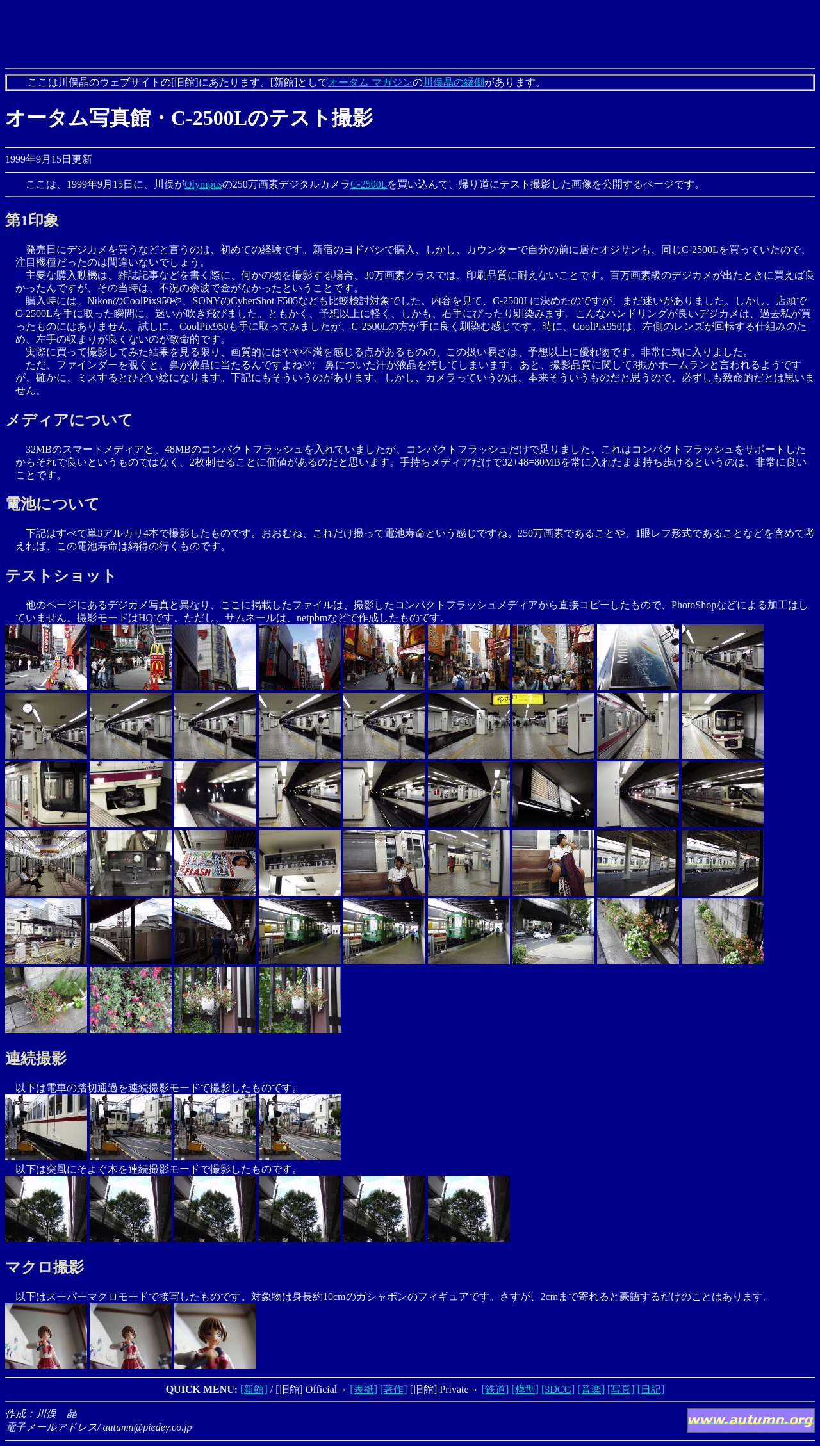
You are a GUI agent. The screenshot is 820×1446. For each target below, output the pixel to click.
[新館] (254, 1389)
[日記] (651, 1389)
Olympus (203, 184)
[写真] (621, 1389)
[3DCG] (558, 1389)
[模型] (525, 1389)
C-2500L (369, 184)
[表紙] (363, 1389)
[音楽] (591, 1389)
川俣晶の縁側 (453, 82)
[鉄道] (495, 1389)
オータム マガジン (370, 82)
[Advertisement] (410, 34)
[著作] (393, 1389)
